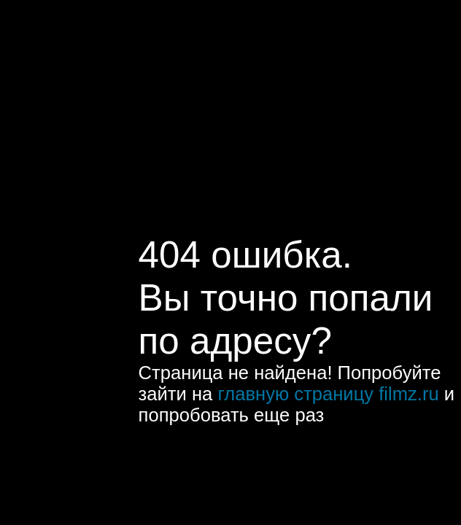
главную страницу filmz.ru (327, 394)
